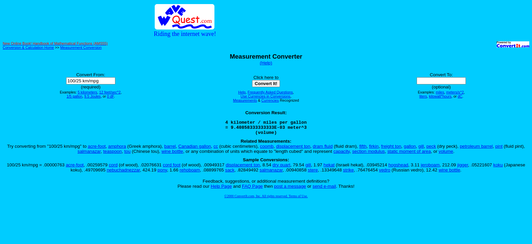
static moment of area (409, 154)
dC (460, 96)
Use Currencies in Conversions (265, 96)
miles (440, 92)
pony (162, 173)
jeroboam (430, 167)
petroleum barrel (476, 149)
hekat (329, 167)
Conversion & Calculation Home (28, 47)
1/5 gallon (74, 96)
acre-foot (97, 149)
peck (431, 149)
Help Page (221, 189)
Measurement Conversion (80, 47)
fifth (362, 149)
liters (423, 96)
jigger (462, 167)
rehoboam (189, 173)
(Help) (266, 62)
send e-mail (324, 189)
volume (446, 154)
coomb (266, 149)
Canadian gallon (194, 149)
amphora (117, 149)
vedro (384, 173)
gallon (410, 149)
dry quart (281, 167)
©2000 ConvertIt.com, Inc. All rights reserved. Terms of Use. (266, 199)
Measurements (245, 100)
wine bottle (172, 154)
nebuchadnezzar (123, 173)
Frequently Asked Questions (270, 92)
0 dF (110, 96)
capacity (342, 154)
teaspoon (112, 154)
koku (498, 167)
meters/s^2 (455, 92)
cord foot (171, 167)
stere (313, 173)
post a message (290, 189)
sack (229, 173)
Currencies (270, 100)
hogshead (398, 167)
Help (242, 92)
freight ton (391, 149)
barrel (170, 149)
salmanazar (89, 154)
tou (127, 154)
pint (499, 149)
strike (348, 173)
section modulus (368, 154)
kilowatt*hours (440, 96)
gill (421, 149)
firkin (374, 149)
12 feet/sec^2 (109, 92)
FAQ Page (252, 189)
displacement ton (293, 149)
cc (215, 149)
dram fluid (323, 149)
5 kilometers (87, 92)
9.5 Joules (92, 96)
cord (113, 167)
